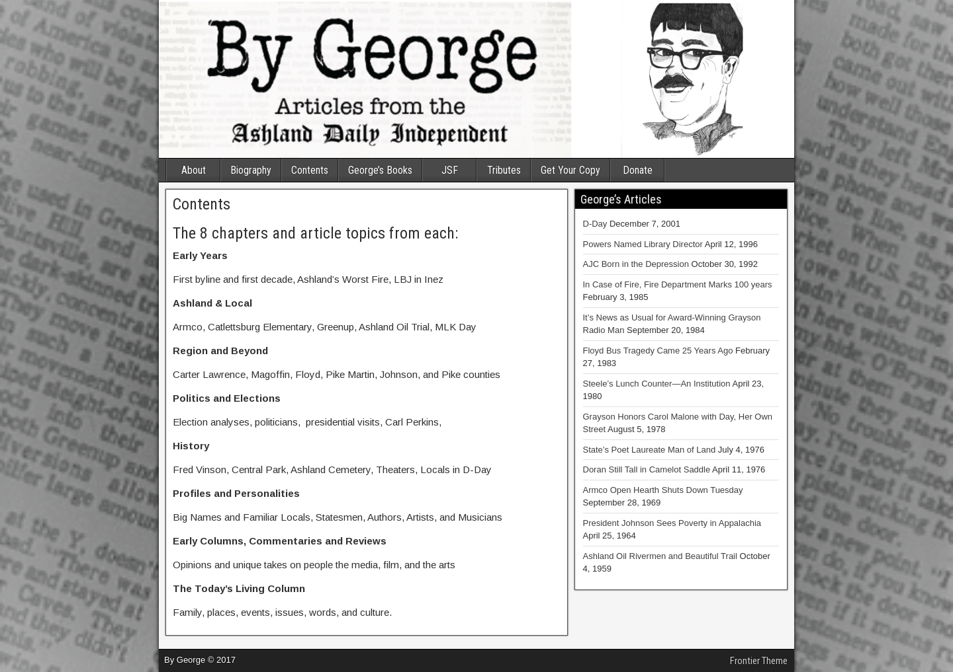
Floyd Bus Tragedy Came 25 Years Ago (658, 350)
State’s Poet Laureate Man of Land (649, 450)
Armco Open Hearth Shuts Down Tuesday (663, 490)
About (193, 170)
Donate (638, 170)
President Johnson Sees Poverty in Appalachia (672, 523)
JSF (449, 170)
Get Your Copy (570, 170)
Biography (250, 170)
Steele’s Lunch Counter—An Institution (657, 384)
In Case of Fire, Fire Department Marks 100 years (677, 284)
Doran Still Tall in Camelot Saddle (647, 469)
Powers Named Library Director (643, 244)
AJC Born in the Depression (636, 264)
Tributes (504, 170)
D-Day (595, 224)
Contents (309, 170)
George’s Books (380, 170)
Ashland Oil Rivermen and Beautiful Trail (660, 556)
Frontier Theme (759, 661)
